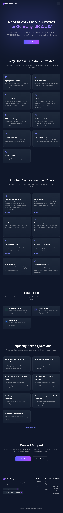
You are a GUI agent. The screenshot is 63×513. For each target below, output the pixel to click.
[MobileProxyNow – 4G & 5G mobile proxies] (10, 4)
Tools (46, 486)
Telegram (23, 458)
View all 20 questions (31, 427)
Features (38, 481)
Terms (54, 484)
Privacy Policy (56, 493)
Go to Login (31, 41)
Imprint (55, 490)
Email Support (40, 458)
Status (46, 489)
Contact (38, 486)
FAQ (37, 484)
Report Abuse (56, 496)
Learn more (8, 212)
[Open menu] (58, 3)
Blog (46, 484)
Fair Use (55, 481)
